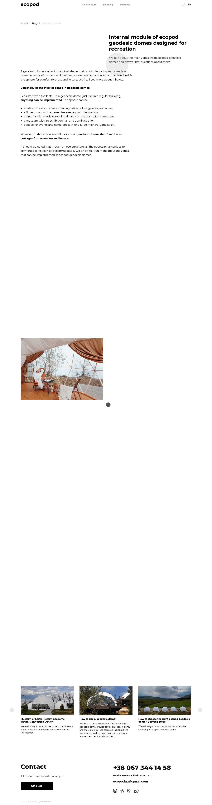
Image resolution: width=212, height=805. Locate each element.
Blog (35, 23)
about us (125, 4)
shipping (108, 4)
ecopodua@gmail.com (130, 781)
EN (190, 4)
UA (183, 4)
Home (24, 23)
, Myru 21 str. (145, 775)
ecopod (30, 4)
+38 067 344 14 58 (142, 767)
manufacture (89, 4)
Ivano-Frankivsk (130, 775)
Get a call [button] (37, 786)
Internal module (51, 23)
